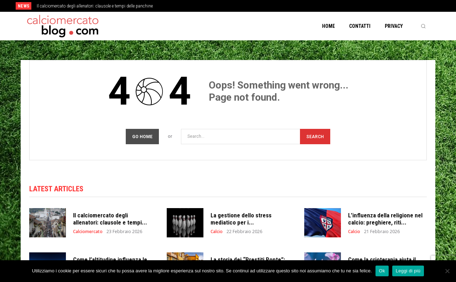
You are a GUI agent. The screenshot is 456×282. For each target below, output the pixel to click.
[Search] (315, 136)
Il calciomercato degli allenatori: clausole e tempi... (110, 219)
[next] (251, 5)
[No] (447, 271)
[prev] (240, 5)
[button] (423, 26)
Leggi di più (408, 270)
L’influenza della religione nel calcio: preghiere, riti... (385, 219)
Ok (382, 270)
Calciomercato (88, 232)
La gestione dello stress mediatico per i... (241, 219)
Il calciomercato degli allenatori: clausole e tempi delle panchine (95, 6)
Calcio (217, 232)
